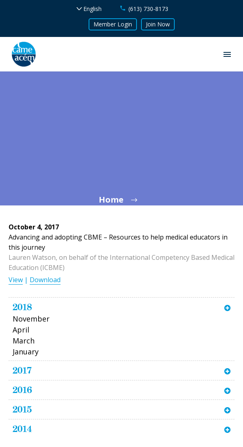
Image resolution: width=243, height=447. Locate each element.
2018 (22, 307)
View (16, 279)
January (26, 351)
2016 (22, 389)
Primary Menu (227, 54)
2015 (22, 409)
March (24, 341)
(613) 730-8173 (148, 9)
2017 (22, 370)
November (31, 319)
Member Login (112, 24)
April (21, 330)
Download (45, 279)
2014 (22, 428)
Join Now (158, 24)
